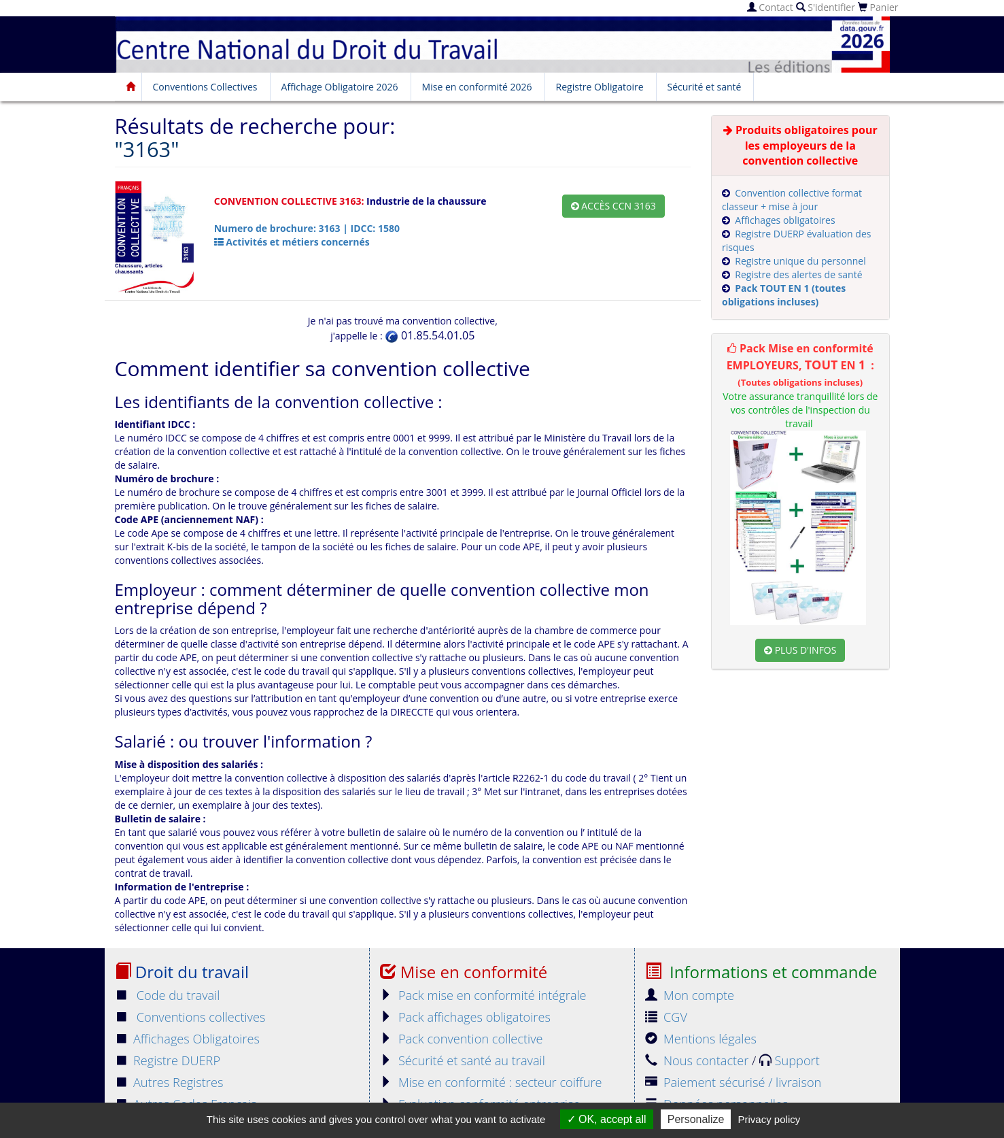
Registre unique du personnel (800, 260)
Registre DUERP (168, 1060)
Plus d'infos (800, 649)
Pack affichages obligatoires (465, 1017)
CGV (666, 1017)
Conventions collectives (190, 1017)
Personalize (696, 1119)
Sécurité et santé (705, 86)
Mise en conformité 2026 (477, 86)
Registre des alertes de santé (798, 274)
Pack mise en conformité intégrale (483, 995)
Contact (770, 7)
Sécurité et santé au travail (462, 1060)
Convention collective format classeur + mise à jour (792, 199)
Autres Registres (169, 1082)
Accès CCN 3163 (613, 205)
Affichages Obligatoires (187, 1039)
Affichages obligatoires (785, 220)
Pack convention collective (461, 1039)
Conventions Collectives (205, 86)
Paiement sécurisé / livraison (733, 1082)
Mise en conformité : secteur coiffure (491, 1082)
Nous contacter (698, 1060)
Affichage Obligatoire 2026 (339, 86)
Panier (878, 7)
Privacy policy (769, 1119)
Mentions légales (701, 1039)
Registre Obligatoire (600, 86)
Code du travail (167, 995)
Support (789, 1060)
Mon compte (690, 995)
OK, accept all (606, 1119)
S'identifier (825, 7)
